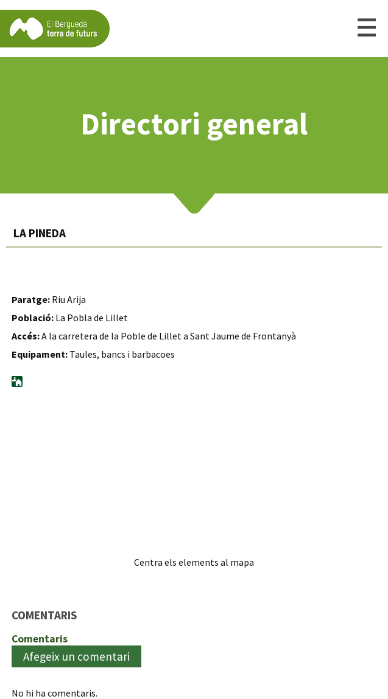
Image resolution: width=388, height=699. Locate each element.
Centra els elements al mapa (194, 562)
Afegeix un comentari (76, 656)
